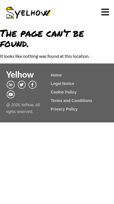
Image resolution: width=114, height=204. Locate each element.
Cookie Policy (64, 92)
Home (56, 75)
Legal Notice (62, 83)
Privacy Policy (64, 109)
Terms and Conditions (71, 100)
